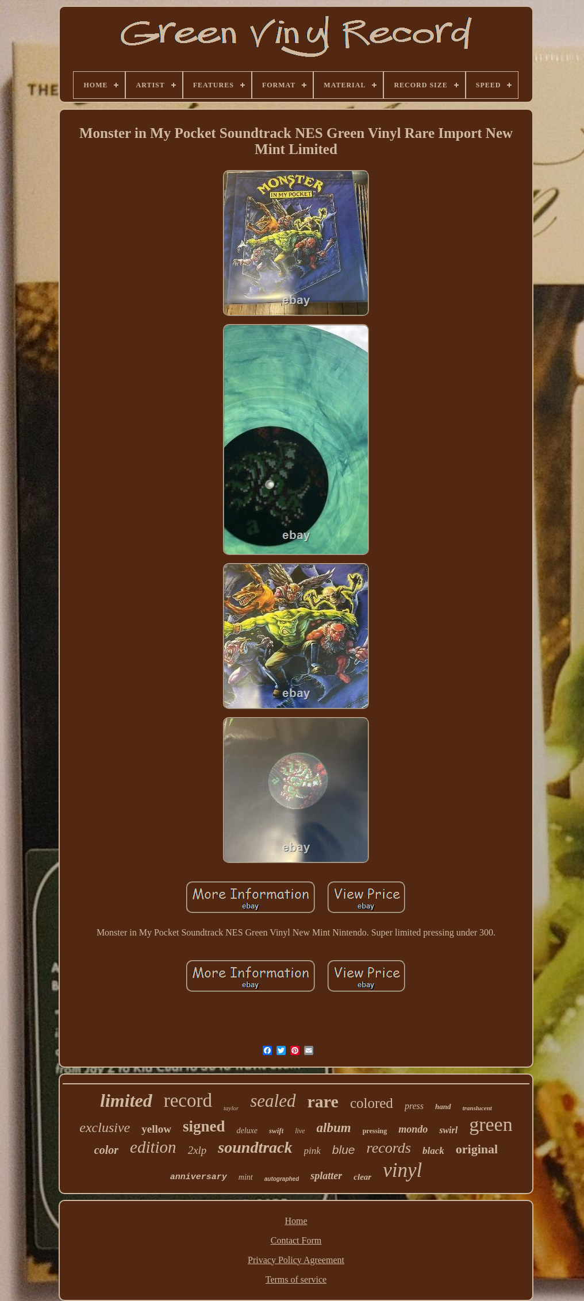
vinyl (402, 1170)
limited (126, 1100)
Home (296, 1221)
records (388, 1148)
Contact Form (296, 1240)
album (334, 1128)
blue (343, 1149)
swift (276, 1130)
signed (204, 1126)
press (414, 1106)
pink (312, 1150)
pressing (375, 1131)
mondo (413, 1129)
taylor (231, 1107)
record (188, 1100)
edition (153, 1147)
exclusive (104, 1127)
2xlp (197, 1150)
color (106, 1150)
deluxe (247, 1130)
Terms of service (296, 1279)
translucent (477, 1107)
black (433, 1150)
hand (443, 1106)
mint (246, 1177)
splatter (326, 1175)
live (300, 1131)
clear (362, 1176)
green (491, 1124)
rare (323, 1101)
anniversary (198, 1177)
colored (371, 1103)
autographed (281, 1179)
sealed (272, 1101)
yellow (156, 1129)
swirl (448, 1130)
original (477, 1149)
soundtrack (255, 1147)
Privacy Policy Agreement (296, 1260)
